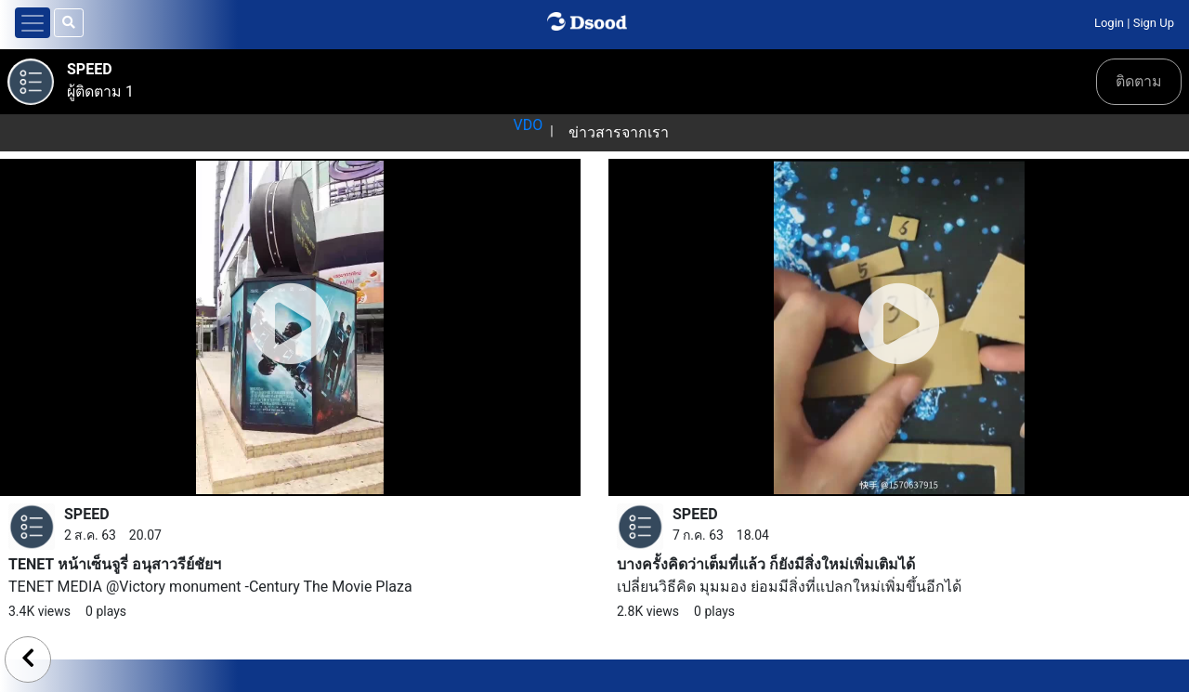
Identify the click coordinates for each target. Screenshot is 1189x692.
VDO (527, 125)
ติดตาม (1139, 81)
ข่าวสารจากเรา (618, 132)
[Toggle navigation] (32, 22)
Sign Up (1153, 23)
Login (1109, 23)
